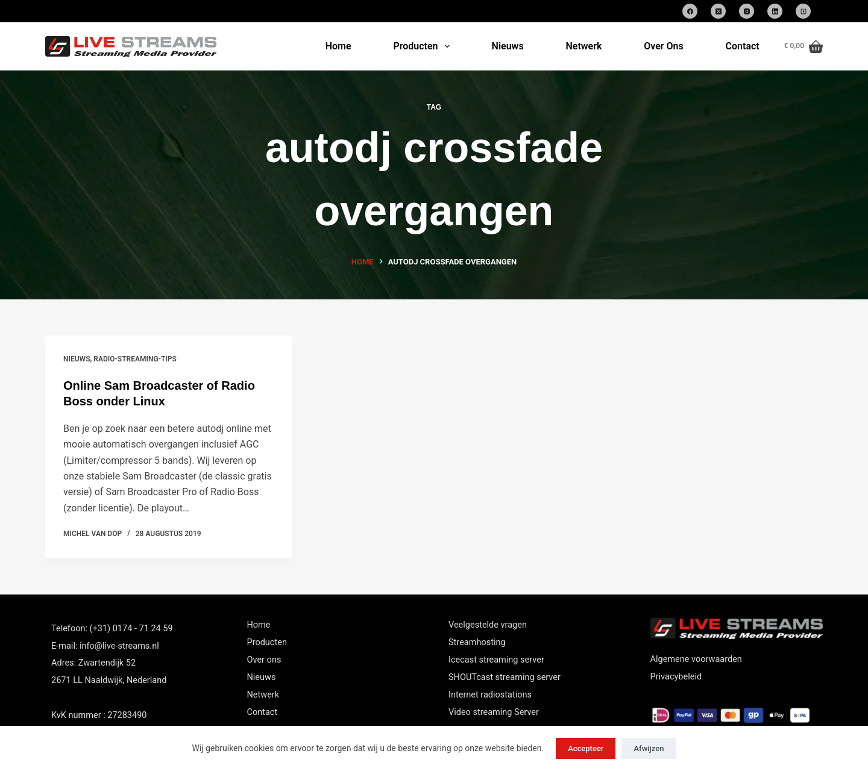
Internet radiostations (490, 695)
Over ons (264, 660)
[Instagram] (746, 11)
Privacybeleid (676, 677)
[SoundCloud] (803, 11)
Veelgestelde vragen (487, 625)
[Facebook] (689, 11)
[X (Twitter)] (718, 11)
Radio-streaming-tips (135, 359)
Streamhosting (477, 642)
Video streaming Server (493, 712)
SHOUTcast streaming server (504, 677)
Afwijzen (649, 748)
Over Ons (663, 46)
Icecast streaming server (496, 660)
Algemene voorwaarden (696, 659)
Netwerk (583, 46)
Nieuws (508, 46)
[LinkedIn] (774, 11)
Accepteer (585, 748)
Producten (423, 46)
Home (338, 46)
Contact (743, 46)
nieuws (76, 359)
